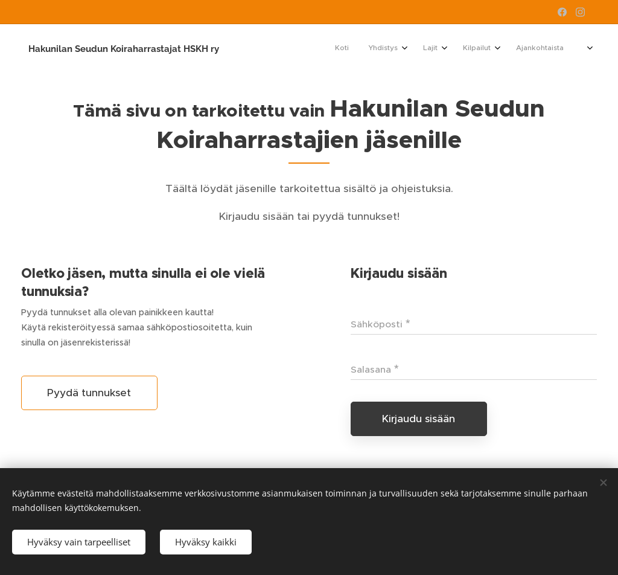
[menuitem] (466, 49)
